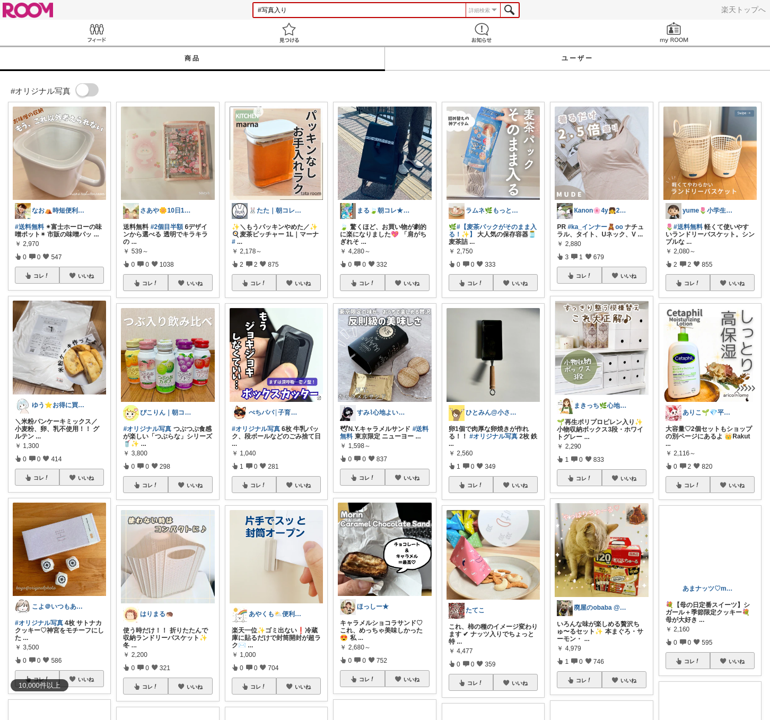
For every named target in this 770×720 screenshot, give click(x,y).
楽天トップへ (743, 9)
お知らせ (481, 33)
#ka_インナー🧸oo (595, 227)
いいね (86, 275)
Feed (96, 33)
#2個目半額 (167, 227)
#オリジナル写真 (39, 623)
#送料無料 (29, 227)
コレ (41, 275)
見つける (288, 33)
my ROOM (674, 33)
